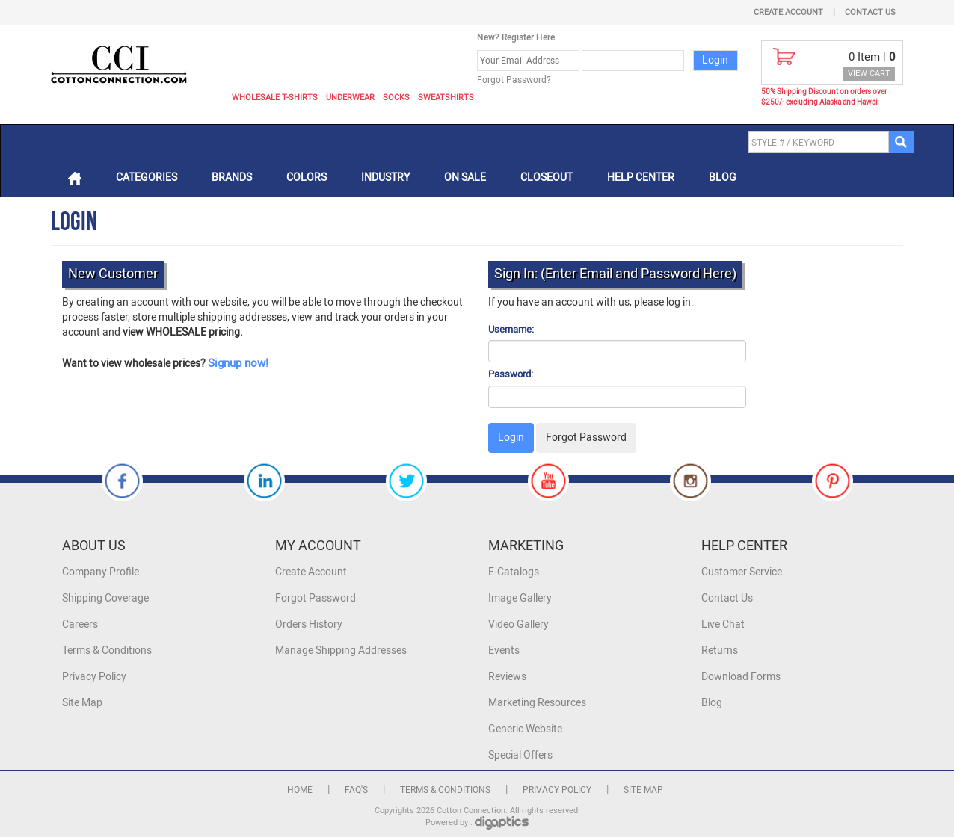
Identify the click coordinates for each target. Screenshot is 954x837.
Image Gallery (520, 598)
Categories (146, 177)
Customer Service (741, 572)
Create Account (788, 12)
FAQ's (356, 790)
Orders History (308, 624)
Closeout (546, 177)
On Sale (465, 177)
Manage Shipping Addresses (341, 650)
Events (504, 650)
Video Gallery (518, 624)
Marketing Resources (537, 703)
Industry (385, 177)
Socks (396, 97)
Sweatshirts (446, 97)
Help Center (640, 177)
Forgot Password (315, 598)
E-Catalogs (513, 572)
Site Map (82, 703)
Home (300, 790)
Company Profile (100, 572)
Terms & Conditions (107, 650)
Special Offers (520, 755)
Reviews (507, 676)
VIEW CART (869, 73)
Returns (719, 650)
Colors (306, 177)
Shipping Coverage (105, 598)
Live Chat (723, 624)
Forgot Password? (514, 80)
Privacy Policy (94, 676)
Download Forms (741, 676)
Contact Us (870, 12)
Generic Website (525, 729)
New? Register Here (516, 37)
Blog (722, 177)
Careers (80, 624)
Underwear (350, 97)
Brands (232, 177)
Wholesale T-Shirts (275, 97)
